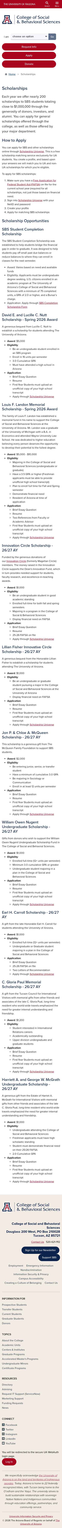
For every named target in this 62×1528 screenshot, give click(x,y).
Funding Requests (12, 1403)
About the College (12, 1340)
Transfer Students (12, 1309)
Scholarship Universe (32, 151)
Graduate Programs (13, 1354)
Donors (6, 1323)
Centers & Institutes (13, 1349)
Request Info (29, 47)
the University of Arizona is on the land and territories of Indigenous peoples (31, 1479)
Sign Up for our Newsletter (40, 1250)
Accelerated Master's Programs (20, 1359)
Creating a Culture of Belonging (22, 1283)
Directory (7, 1384)
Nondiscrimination (31, 1270)
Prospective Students (14, 1305)
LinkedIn (11, 1439)
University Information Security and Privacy (31, 1516)
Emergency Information (39, 1265)
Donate (29, 64)
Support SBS (49, 1257)
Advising (7, 1389)
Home (12, 74)
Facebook (11, 1425)
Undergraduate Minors (15, 1363)
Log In (9, 1461)
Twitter (10, 1429)
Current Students (12, 1314)
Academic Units (11, 1345)
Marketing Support (12, 1398)
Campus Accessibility (31, 1278)
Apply (29, 55)
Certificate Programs (14, 1368)
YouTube (11, 1443)
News (5, 1407)
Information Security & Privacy (31, 1274)
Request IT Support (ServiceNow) (21, 1394)
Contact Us (37, 1242)
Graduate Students (13, 1318)
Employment (16, 1265)
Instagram (11, 1434)
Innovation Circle (16, 561)
